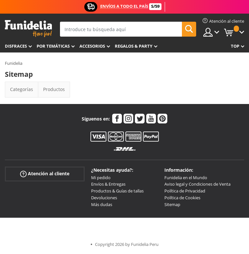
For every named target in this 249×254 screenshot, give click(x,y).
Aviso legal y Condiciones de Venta (197, 184)
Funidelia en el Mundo (185, 177)
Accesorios (92, 46)
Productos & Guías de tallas (117, 191)
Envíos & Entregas (108, 184)
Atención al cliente (44, 173)
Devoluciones (104, 198)
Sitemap (172, 204)
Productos (54, 89)
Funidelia (13, 63)
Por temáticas (53, 46)
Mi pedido (101, 177)
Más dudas (101, 204)
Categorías (21, 89)
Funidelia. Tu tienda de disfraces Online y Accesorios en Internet (28, 28)
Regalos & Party (133, 46)
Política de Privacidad (184, 191)
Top (235, 46)
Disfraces (16, 46)
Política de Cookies (182, 198)
